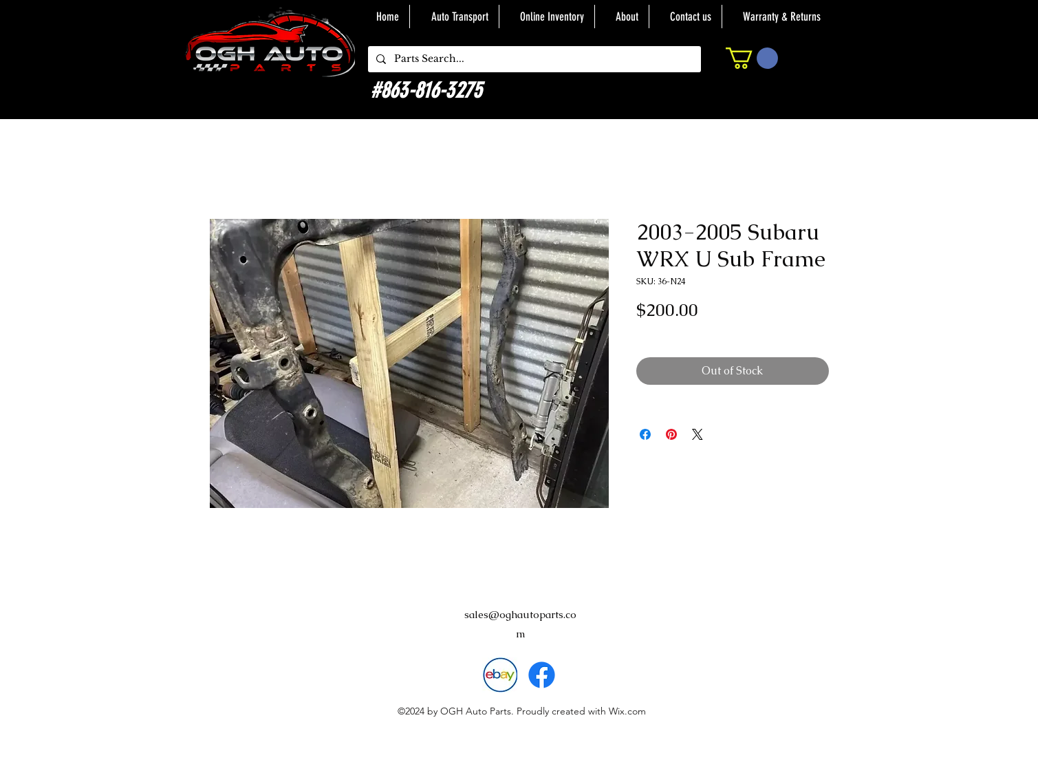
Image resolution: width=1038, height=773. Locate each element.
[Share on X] (697, 434)
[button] (752, 58)
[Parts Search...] (533, 59)
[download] (499, 674)
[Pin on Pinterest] (671, 434)
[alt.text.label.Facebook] (541, 674)
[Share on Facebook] (645, 434)
